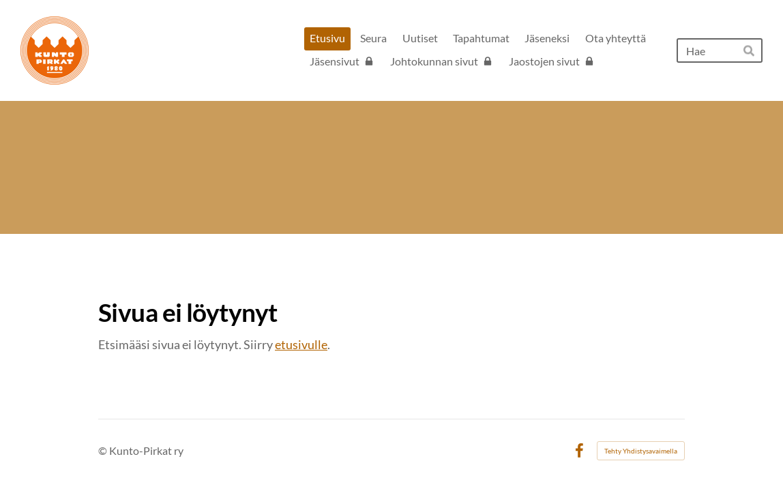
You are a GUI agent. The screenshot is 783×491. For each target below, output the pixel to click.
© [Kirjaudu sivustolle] (103, 450)
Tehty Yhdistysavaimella (640, 451)
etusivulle (301, 344)
